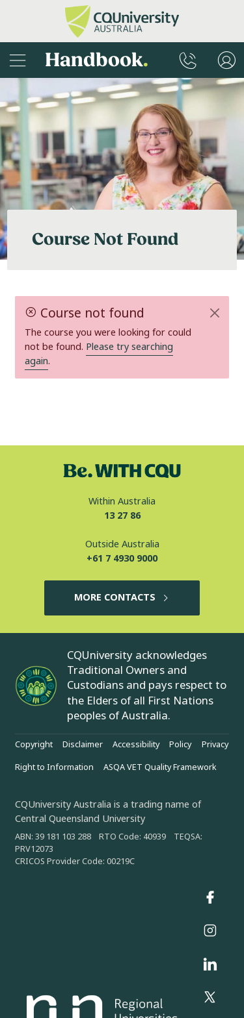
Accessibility (136, 745)
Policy (180, 745)
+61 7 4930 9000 (122, 558)
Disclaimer (82, 745)
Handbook (96, 60)
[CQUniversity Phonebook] (188, 60)
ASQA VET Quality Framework (160, 767)
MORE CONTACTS (122, 597)
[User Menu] (227, 60)
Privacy (215, 745)
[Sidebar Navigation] (17, 60)
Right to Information (54, 767)
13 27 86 (122, 516)
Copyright (34, 745)
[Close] (214, 313)
